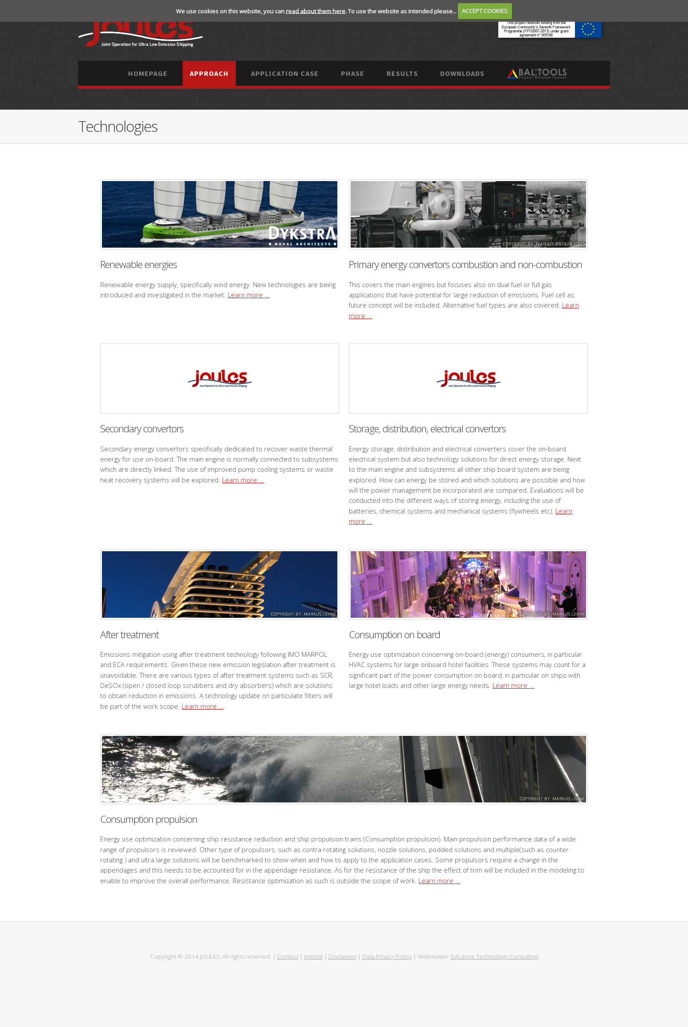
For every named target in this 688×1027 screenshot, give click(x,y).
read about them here (315, 11)
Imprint (313, 956)
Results (402, 73)
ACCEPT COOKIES (485, 11)
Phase (352, 73)
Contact (287, 956)
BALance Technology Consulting (494, 956)
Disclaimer (342, 956)
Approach (209, 73)
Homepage (148, 73)
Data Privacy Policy (387, 956)
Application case (285, 73)
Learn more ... (249, 294)
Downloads (462, 73)
